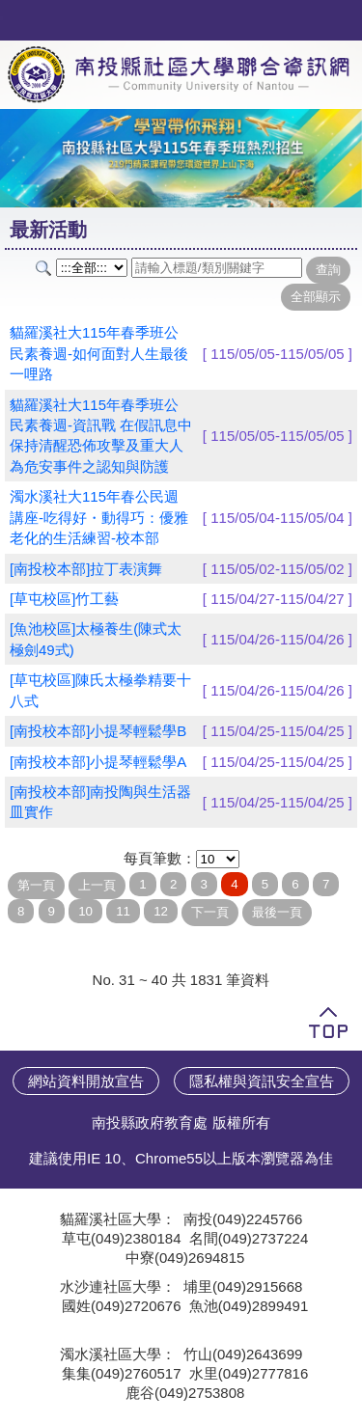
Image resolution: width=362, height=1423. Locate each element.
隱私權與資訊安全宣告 (261, 1081)
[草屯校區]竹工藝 (64, 598)
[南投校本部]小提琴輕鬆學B (98, 731)
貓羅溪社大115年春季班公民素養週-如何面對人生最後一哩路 (99, 353)
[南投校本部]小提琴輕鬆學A (98, 761)
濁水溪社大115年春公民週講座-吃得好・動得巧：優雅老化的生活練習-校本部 (99, 517)
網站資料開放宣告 (86, 1081)
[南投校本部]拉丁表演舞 (86, 569)
